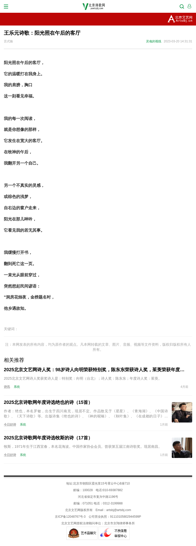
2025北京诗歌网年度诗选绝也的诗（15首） (48, 402)
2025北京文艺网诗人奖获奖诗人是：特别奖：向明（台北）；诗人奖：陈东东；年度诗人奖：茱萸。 (83, 378)
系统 (17, 387)
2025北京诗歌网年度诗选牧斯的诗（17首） (48, 437)
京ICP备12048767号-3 (70, 516)
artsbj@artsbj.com (118, 510)
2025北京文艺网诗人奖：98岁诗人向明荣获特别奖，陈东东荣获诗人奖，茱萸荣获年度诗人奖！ (96, 369)
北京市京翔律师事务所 (119, 523)
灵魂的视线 (153, 41)
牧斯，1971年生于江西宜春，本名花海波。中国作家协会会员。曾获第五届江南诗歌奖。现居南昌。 (83, 446)
